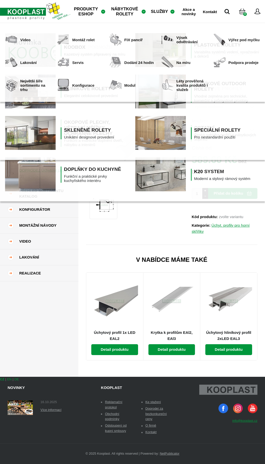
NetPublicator (170, 453)
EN (9, 379)
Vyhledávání (227, 11)
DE (16, 379)
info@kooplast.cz (244, 421)
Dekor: (198, 98)
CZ (2, 379)
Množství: (200, 121)
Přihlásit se (257, 11)
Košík (246, 17)
